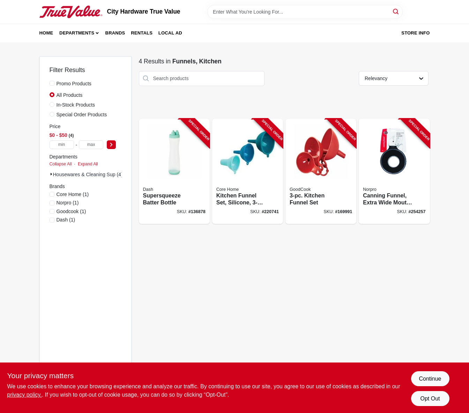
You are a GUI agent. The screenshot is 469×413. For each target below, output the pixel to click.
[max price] (91, 144)
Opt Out (430, 399)
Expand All (88, 164)
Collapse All (61, 164)
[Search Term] (305, 12)
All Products (70, 95)
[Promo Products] (52, 83)
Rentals (141, 33)
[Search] (396, 11)
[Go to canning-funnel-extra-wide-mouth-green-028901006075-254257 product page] (394, 171)
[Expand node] (51, 174)
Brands (115, 33)
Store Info (415, 33)
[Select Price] (111, 144)
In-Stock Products (76, 105)
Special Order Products (82, 114)
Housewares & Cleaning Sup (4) (88, 174)
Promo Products (74, 83)
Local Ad (170, 33)
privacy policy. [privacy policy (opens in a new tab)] (24, 395)
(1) (73, 194)
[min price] (62, 144)
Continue (430, 379)
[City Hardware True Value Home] (70, 12)
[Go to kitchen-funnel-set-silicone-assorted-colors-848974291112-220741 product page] (247, 171)
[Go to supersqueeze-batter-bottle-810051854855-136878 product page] (174, 171)
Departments (76, 33)
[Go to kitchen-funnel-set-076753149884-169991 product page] (320, 171)
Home (46, 33)
